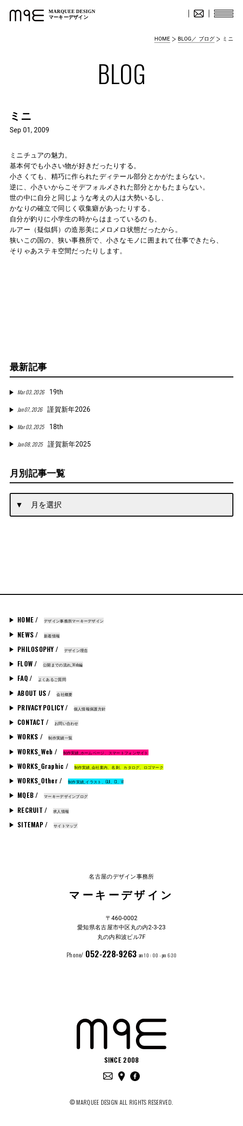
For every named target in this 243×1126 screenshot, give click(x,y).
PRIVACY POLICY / (61, 707)
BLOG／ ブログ (196, 39)
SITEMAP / (47, 824)
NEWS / (38, 634)
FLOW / (50, 663)
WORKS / (44, 736)
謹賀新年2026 (53, 409)
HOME (162, 39)
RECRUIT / (43, 810)
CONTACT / (48, 722)
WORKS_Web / (82, 751)
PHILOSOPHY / (52, 649)
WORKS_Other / (70, 780)
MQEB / (52, 795)
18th (40, 427)
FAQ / (41, 678)
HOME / (60, 619)
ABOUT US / (44, 693)
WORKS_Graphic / (90, 766)
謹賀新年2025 (54, 444)
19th (40, 392)
